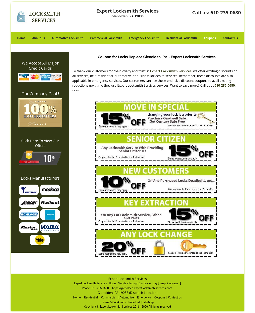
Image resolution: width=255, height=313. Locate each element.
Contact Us (230, 38)
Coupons (210, 38)
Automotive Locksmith (67, 38)
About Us (38, 38)
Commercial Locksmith (106, 38)
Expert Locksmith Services (171, 71)
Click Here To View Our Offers (40, 143)
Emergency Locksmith (144, 38)
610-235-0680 (225, 12)
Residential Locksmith (181, 38)
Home (21, 38)
